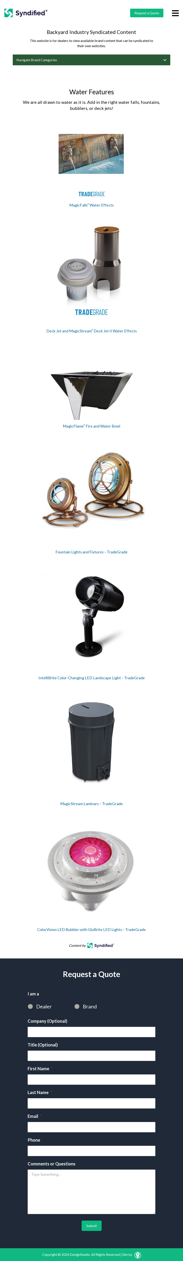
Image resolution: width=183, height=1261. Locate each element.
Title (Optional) (43, 1044)
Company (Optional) (47, 1021)
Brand (90, 1006)
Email (35, 1116)
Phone (34, 1139)
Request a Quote (146, 13)
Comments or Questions (51, 1163)
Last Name (40, 1092)
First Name (40, 1068)
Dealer (44, 1006)
